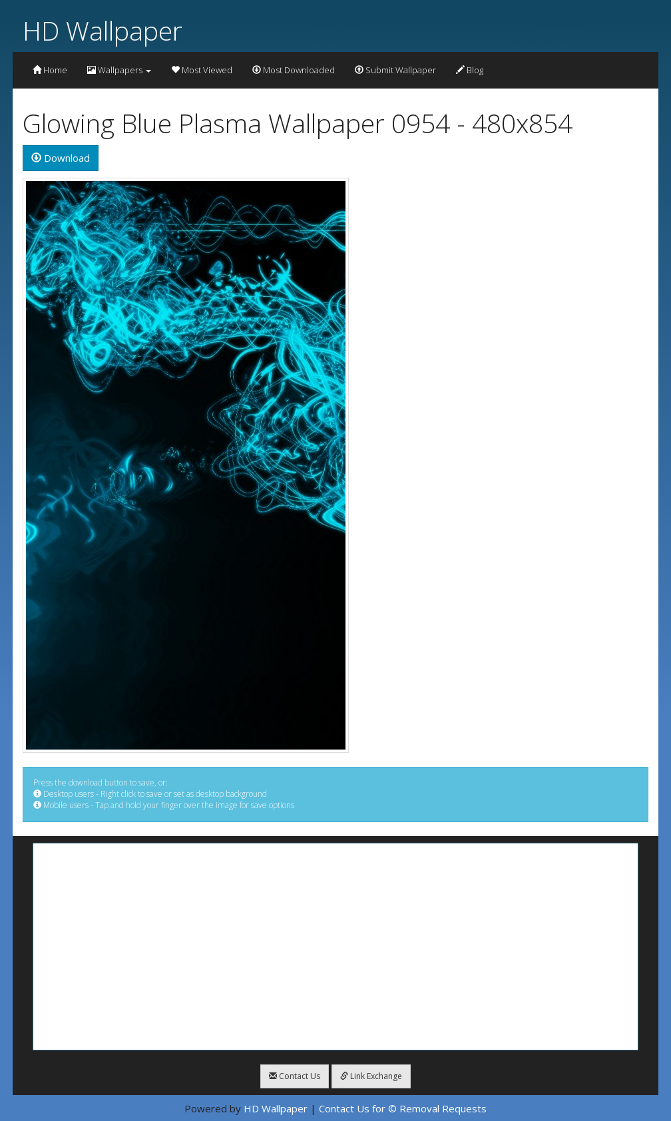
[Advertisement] (335, 946)
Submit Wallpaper (395, 70)
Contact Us (294, 1076)
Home (50, 70)
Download (60, 157)
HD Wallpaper (102, 30)
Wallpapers (119, 70)
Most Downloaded (293, 70)
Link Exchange (371, 1076)
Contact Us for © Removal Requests (403, 1108)
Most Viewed (201, 70)
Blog (469, 70)
